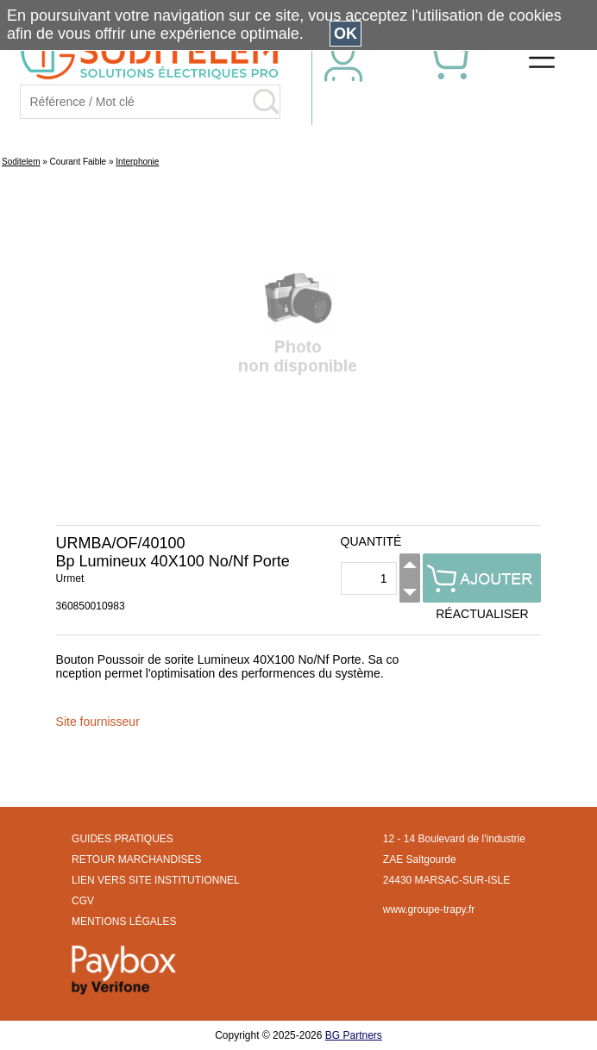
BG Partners (353, 1035)
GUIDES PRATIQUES (122, 839)
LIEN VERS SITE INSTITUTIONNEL (156, 880)
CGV (83, 901)
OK (345, 33)
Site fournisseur (98, 721)
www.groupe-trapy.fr (428, 909)
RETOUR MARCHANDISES (136, 859)
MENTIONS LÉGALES (124, 922)
